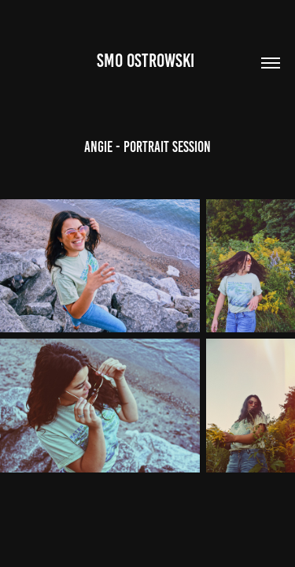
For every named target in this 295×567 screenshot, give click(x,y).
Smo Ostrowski (147, 60)
